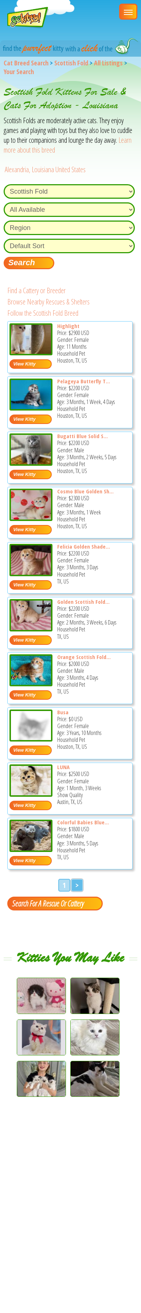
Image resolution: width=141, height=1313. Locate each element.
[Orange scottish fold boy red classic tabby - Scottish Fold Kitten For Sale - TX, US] (30, 683)
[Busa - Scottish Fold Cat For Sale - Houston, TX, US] (30, 739)
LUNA (63, 767)
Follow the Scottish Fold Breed (42, 313)
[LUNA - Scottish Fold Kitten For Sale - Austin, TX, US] (30, 794)
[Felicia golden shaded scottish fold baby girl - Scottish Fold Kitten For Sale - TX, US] (30, 573)
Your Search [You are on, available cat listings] (19, 71)
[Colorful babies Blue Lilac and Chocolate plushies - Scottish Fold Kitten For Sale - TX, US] (30, 849)
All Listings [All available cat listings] (108, 62)
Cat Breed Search (26, 62)
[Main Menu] (128, 12)
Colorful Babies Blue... (83, 822)
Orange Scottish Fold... (84, 656)
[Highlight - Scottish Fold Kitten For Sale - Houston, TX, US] (30, 352)
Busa (62, 712)
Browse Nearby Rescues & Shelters (48, 302)
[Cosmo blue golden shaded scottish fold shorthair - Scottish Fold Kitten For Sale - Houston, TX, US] (30, 518)
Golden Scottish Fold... (83, 601)
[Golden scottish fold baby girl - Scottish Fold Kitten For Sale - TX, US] (30, 629)
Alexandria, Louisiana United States (45, 169)
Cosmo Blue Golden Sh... (85, 491)
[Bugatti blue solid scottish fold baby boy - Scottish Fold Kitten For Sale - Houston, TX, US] (30, 463)
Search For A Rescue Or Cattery (47, 903)
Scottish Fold (71, 62)
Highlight (68, 326)
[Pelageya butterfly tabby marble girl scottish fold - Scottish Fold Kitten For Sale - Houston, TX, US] (30, 408)
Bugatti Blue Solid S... (82, 436)
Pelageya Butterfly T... (83, 381)
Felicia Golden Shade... (83, 546)
